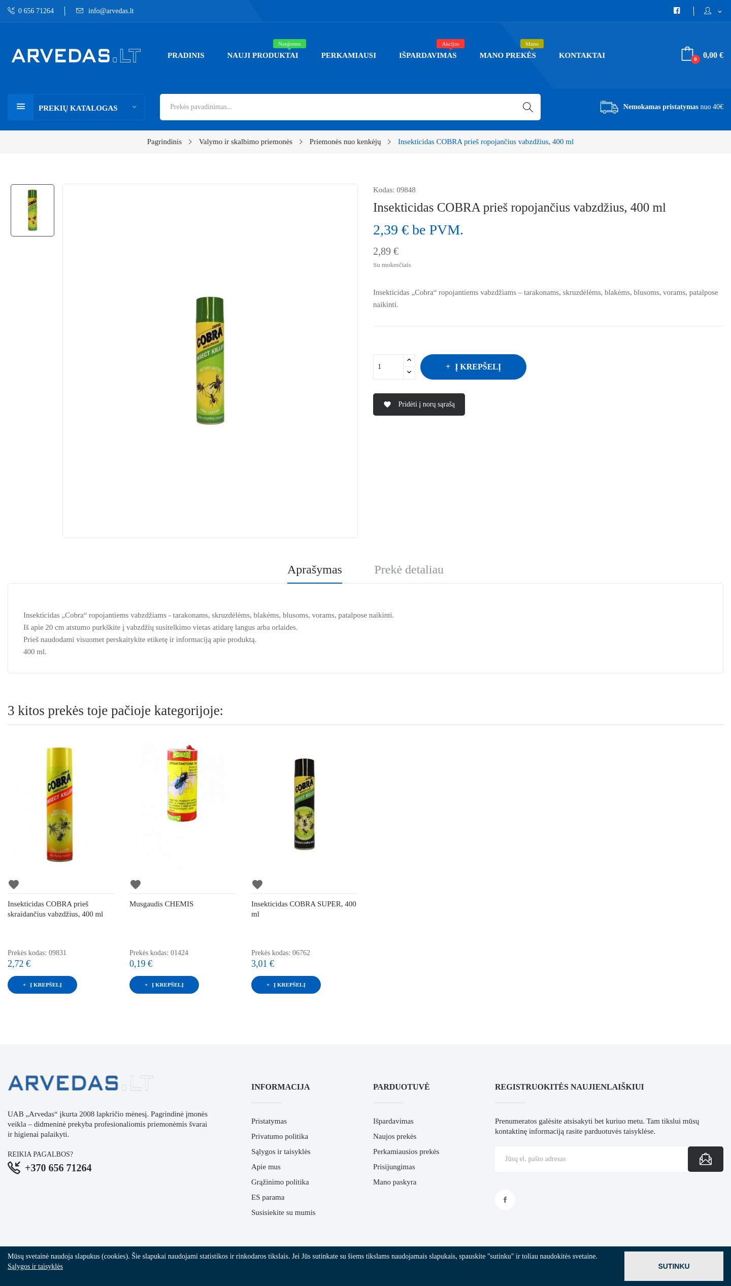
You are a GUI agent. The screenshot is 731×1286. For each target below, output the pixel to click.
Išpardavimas (393, 1121)
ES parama (267, 1197)
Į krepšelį (477, 366)
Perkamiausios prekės (406, 1151)
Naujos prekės (394, 1136)
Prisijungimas (394, 1167)
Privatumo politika (279, 1136)
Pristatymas (269, 1121)
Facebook (505, 1200)
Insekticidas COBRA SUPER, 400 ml (303, 909)
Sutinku (673, 1266)
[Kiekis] (388, 367)
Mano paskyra (394, 1182)
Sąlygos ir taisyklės (281, 1151)
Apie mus (266, 1167)
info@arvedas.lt (105, 11)
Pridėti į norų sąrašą (419, 404)
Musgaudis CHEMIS (161, 904)
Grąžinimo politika (280, 1182)
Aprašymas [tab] (314, 569)
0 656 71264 (31, 11)
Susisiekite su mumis (283, 1212)
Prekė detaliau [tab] (409, 569)
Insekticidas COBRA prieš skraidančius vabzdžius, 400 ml (55, 909)
